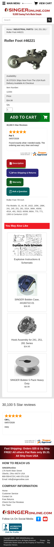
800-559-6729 (8, 476)
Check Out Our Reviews (13, 502)
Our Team (6, 505)
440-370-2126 (22, 476)
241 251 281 (40, 29)
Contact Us (7, 496)
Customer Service (10, 493)
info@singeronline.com (18, 479)
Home (9, 29)
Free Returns (8, 499)
